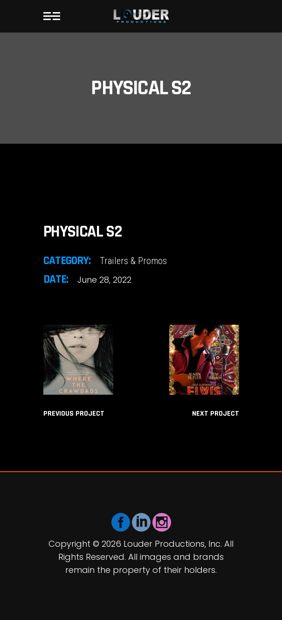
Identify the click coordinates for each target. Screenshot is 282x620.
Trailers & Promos (133, 260)
